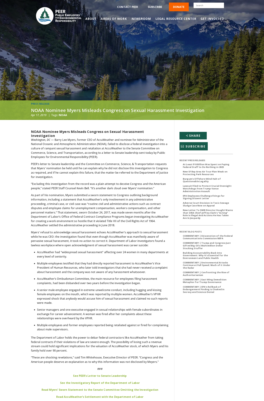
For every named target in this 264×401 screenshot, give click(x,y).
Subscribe (155, 7)
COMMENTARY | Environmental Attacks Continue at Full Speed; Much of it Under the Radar (206, 265)
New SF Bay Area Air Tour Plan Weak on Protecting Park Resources (205, 173)
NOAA (63, 115)
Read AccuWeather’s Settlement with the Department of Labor (99, 397)
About (90, 19)
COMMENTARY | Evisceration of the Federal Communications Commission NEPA (208, 237)
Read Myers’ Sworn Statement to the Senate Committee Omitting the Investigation (100, 390)
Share (195, 136)
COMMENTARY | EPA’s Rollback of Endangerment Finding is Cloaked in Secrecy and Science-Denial (203, 289)
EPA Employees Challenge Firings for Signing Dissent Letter (204, 197)
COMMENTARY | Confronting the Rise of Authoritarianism (206, 274)
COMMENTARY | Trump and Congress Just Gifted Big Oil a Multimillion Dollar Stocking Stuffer (207, 245)
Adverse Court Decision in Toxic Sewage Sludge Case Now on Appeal (206, 204)
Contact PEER (127, 7)
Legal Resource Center (175, 19)
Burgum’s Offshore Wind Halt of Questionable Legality (202, 180)
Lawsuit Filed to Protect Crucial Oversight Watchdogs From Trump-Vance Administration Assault (207, 188)
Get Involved (212, 19)
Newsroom (141, 19)
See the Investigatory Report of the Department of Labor (100, 383)
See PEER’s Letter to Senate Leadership (100, 376)
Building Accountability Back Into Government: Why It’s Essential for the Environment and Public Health (205, 255)
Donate (179, 7)
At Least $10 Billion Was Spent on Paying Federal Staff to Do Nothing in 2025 (206, 166)
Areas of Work (114, 19)
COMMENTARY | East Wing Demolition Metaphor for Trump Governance (204, 281)
